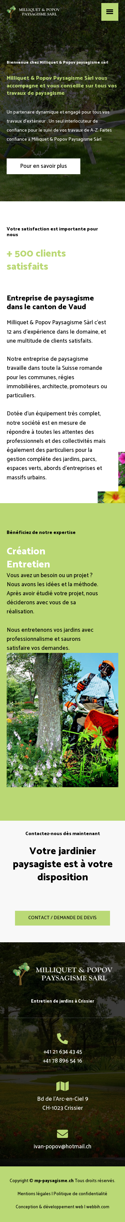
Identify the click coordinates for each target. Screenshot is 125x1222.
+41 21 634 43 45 (62, 1052)
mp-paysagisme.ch (54, 1180)
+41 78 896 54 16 (62, 1061)
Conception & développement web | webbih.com (62, 1207)
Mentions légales (34, 1194)
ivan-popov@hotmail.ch (62, 1146)
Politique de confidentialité (80, 1194)
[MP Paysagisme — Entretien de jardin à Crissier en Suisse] (33, 12)
